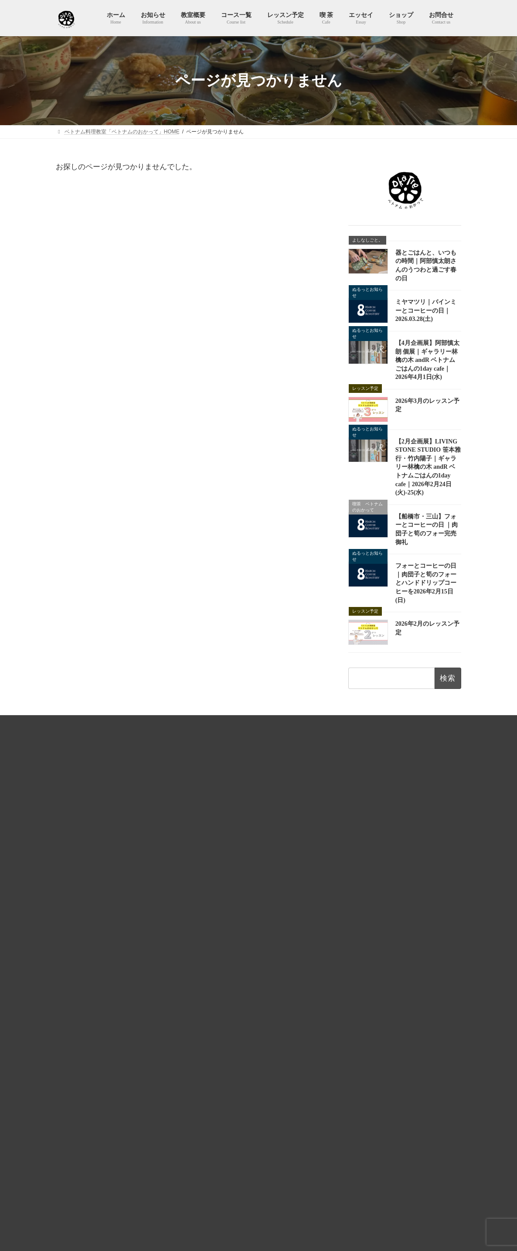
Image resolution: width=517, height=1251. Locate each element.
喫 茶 (206, 907)
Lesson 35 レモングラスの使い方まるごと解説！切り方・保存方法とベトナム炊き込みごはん (396, 887)
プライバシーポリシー (184, 723)
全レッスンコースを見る (398, 998)
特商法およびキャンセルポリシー (267, 723)
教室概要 (211, 832)
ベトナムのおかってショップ (358, 723)
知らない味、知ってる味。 (237, 968)
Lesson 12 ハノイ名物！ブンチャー (390, 855)
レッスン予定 (216, 862)
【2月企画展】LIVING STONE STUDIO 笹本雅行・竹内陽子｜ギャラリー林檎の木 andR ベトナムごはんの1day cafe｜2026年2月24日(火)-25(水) (428, 467)
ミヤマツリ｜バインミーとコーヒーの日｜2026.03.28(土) (425, 310)
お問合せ (420, 723)
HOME (94, 723)
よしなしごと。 (224, 938)
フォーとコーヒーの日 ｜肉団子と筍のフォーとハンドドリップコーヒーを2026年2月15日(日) (425, 582)
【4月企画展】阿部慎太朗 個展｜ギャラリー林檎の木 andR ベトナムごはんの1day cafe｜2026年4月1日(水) (427, 360)
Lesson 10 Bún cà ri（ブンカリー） (389, 980)
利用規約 (129, 723)
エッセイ (211, 923)
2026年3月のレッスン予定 (234, 1162)
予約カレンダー (224, 893)
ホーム (208, 801)
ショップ (211, 983)
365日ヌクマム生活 (228, 953)
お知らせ (211, 817)
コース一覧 (214, 847)
